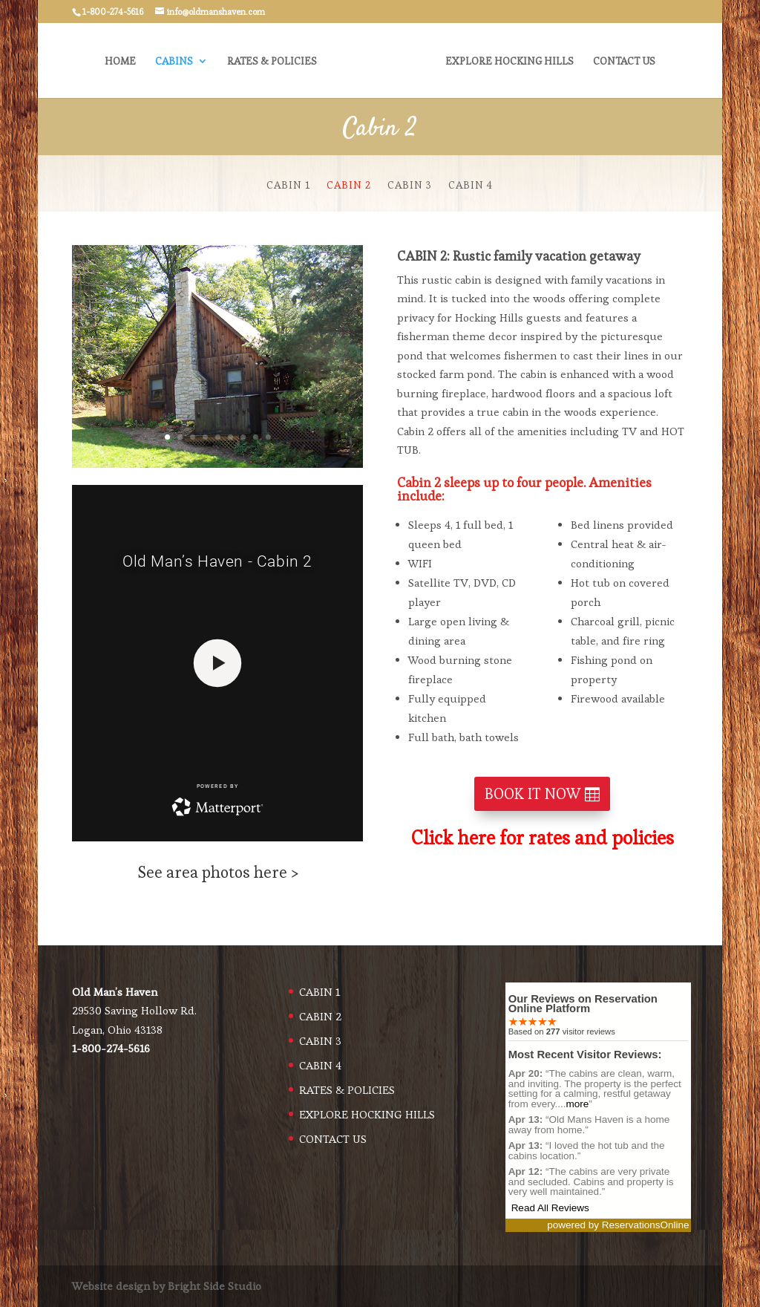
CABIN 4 (470, 186)
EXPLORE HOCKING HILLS (506, 62)
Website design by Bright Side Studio (166, 1286)
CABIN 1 (288, 186)
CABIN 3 (409, 186)
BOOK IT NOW (532, 794)
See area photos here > (217, 871)
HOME (123, 62)
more (577, 1103)
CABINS (177, 62)
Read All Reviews (550, 1207)
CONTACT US (621, 62)
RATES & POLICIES (275, 62)
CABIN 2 (349, 186)
